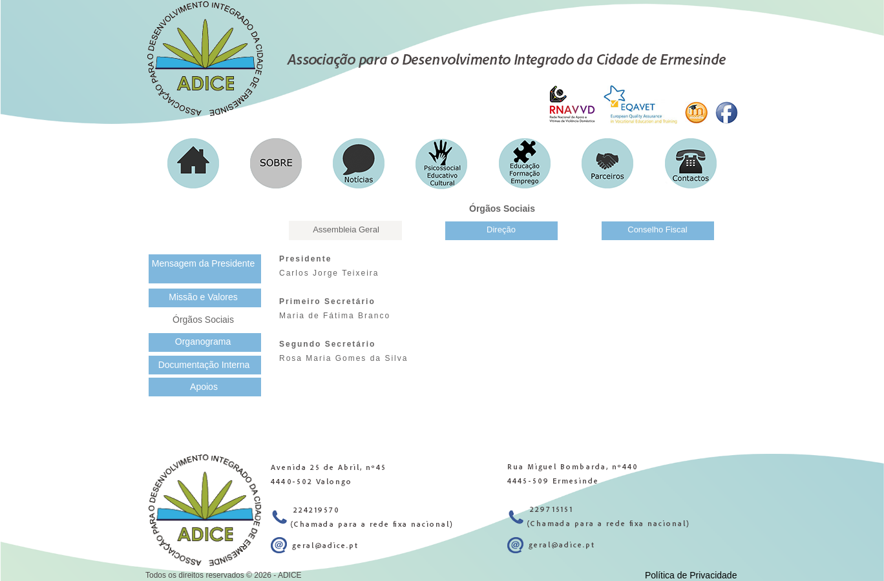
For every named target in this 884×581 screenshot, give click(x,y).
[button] (193, 163)
